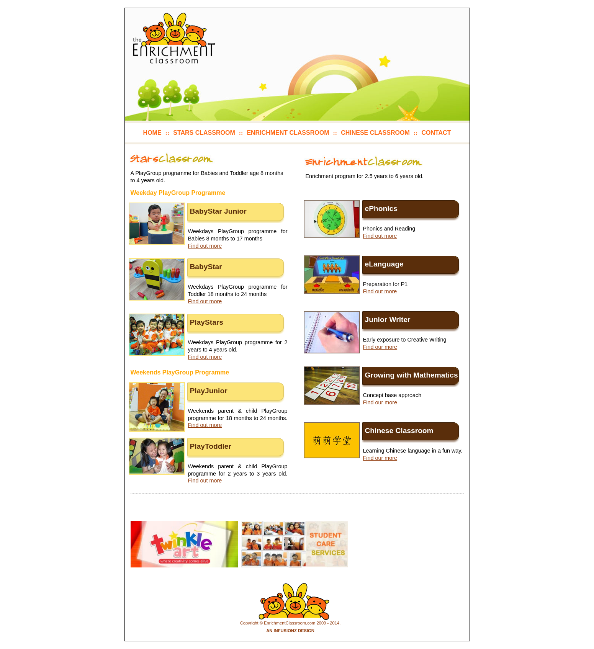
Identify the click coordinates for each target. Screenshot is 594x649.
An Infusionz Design (290, 630)
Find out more (205, 246)
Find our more (380, 347)
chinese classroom (375, 132)
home (152, 132)
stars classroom (204, 132)
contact (436, 132)
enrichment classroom (288, 132)
